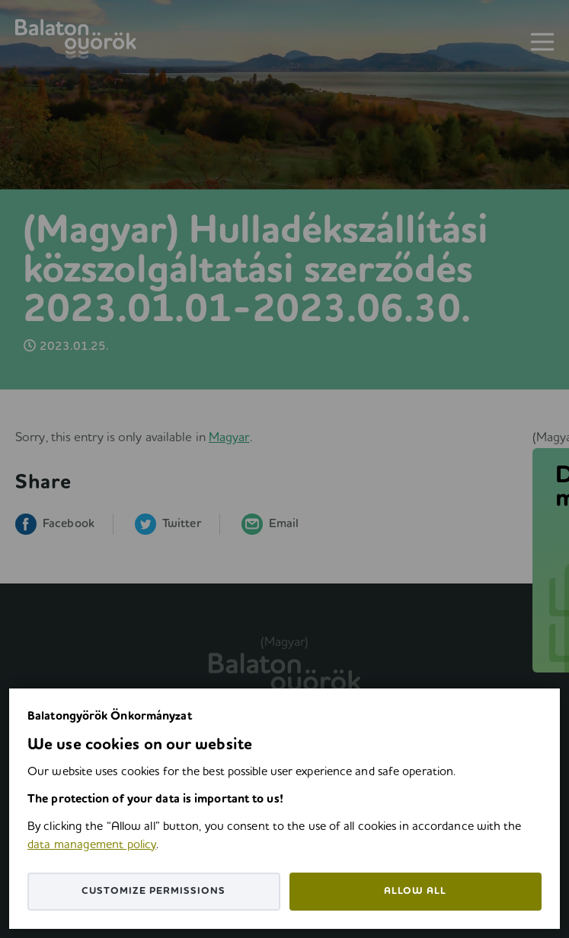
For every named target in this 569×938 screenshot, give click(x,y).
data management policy (91, 845)
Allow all (415, 891)
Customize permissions (153, 891)
